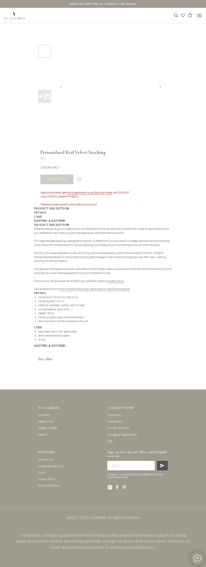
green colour (116, 281)
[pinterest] (124, 487)
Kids (110, 441)
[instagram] (110, 487)
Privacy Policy (47, 479)
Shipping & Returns (50, 466)
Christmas (114, 415)
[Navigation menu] (199, 15)
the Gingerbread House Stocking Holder (90, 192)
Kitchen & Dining (118, 428)
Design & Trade (47, 428)
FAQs (41, 472)
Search (42, 434)
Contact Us (45, 459)
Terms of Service (48, 485)
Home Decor (115, 421)
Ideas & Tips (45, 421)
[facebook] (117, 487)
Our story (44, 415)
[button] (176, 15)
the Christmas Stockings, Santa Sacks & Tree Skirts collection (95, 289)
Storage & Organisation (122, 434)
